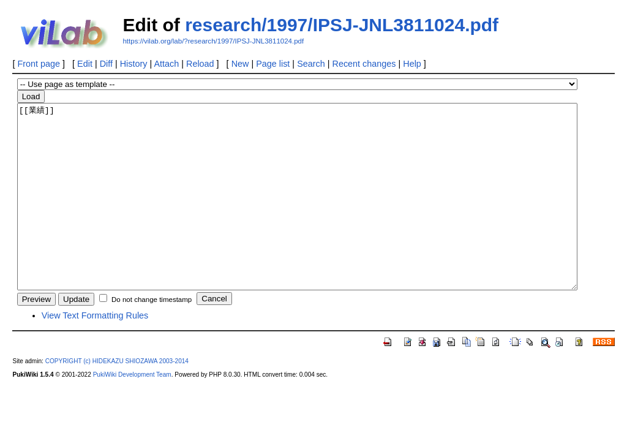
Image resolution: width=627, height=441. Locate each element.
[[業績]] (297, 215)
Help (412, 64)
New (240, 64)
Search (311, 64)
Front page (38, 64)
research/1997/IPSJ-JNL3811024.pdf (341, 25)
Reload (200, 64)
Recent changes (364, 64)
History (134, 64)
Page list (273, 64)
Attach (166, 64)
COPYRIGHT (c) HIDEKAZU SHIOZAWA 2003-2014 (117, 397)
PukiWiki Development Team (132, 411)
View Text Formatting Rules (95, 352)
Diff (106, 64)
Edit (84, 64)
